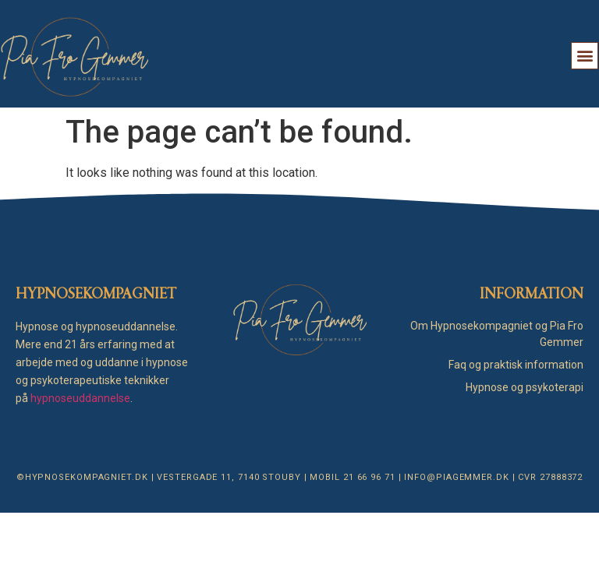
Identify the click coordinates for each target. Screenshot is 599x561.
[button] (584, 55)
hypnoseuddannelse (80, 398)
